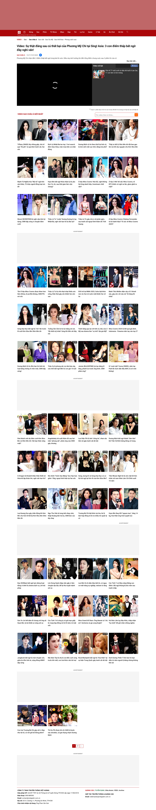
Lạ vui (82, 32)
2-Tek (98, 32)
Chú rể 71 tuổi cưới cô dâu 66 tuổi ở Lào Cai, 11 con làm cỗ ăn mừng (115, 72)
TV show (53, 32)
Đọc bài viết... (132, 61)
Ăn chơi (112, 32)
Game (90, 32)
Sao (38, 32)
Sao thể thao (59, 40)
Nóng (31, 32)
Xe (104, 32)
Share (134, 66)
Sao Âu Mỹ (49, 40)
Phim (45, 32)
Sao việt (41, 40)
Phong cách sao (71, 40)
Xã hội (120, 32)
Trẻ (75, 32)
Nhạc (62, 32)
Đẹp (69, 32)
